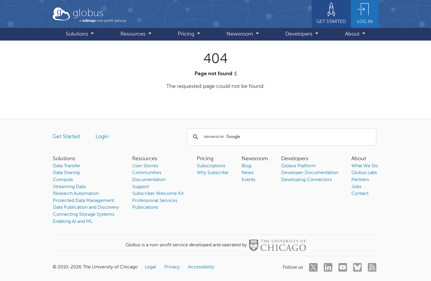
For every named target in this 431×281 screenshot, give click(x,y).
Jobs (356, 187)
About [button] (353, 34)
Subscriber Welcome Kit (158, 193)
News (248, 172)
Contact (359, 193)
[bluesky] (357, 267)
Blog (246, 166)
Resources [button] (133, 34)
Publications (145, 207)
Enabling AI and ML (73, 221)
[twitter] (313, 267)
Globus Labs (364, 172)
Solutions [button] (78, 34)
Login (102, 136)
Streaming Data (69, 187)
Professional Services (154, 200)
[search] (281, 136)
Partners (360, 180)
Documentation (149, 180)
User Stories (145, 166)
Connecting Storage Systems (83, 214)
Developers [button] (299, 34)
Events (248, 180)
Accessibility (201, 267)
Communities (146, 172)
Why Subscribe (212, 172)
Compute (63, 180)
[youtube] (342, 267)
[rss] (372, 267)
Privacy (172, 267)
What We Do (364, 166)
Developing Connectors (306, 180)
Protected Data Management (83, 200)
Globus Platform (298, 166)
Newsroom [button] (240, 34)
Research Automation (76, 193)
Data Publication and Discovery (86, 207)
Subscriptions (211, 166)
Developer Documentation (309, 172)
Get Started (66, 136)
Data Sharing (66, 172)
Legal (150, 267)
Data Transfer (67, 166)
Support (140, 187)
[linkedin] (328, 267)
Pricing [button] (187, 34)
